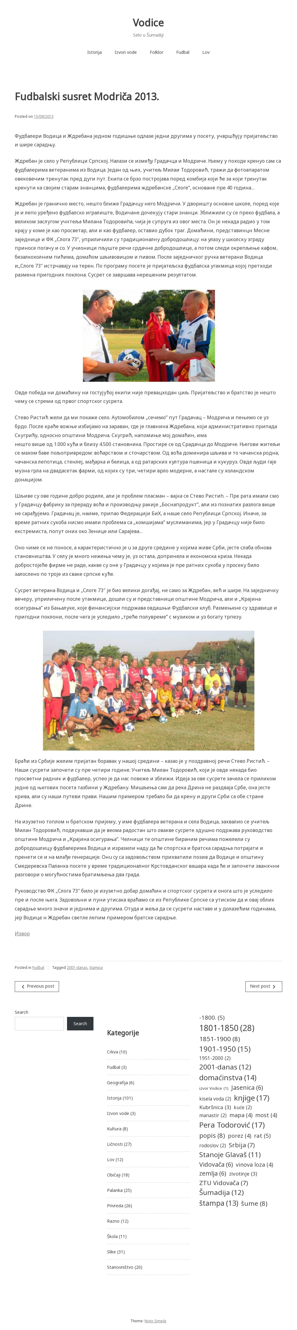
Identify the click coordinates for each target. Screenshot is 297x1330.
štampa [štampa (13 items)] (218, 1203)
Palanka (115, 1190)
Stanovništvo (120, 1267)
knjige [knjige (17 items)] (251, 1098)
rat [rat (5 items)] (262, 1135)
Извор (22, 933)
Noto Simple (155, 1321)
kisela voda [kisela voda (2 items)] (215, 1098)
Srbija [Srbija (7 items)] (242, 1144)
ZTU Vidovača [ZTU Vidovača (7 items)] (223, 1182)
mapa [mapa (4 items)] (240, 1115)
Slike (111, 1252)
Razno (113, 1221)
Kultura (114, 1129)
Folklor (156, 52)
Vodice (148, 22)
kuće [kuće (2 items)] (243, 1107)
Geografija (117, 1082)
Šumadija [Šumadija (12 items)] (221, 1192)
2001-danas (77, 967)
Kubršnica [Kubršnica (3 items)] (215, 1107)
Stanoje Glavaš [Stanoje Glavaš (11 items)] (230, 1154)
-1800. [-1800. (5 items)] (211, 1017)
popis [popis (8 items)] (212, 1135)
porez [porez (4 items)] (239, 1136)
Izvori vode (126, 52)
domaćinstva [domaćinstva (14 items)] (227, 1077)
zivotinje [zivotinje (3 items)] (243, 1173)
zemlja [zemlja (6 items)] (212, 1173)
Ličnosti (115, 1144)
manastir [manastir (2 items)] (213, 1115)
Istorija (94, 52)
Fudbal (182, 52)
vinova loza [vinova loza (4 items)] (254, 1165)
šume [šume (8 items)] (254, 1203)
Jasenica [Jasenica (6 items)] (247, 1087)
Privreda (115, 1206)
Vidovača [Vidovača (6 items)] (216, 1164)
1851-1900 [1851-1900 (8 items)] (219, 1039)
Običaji (114, 1175)
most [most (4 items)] (266, 1115)
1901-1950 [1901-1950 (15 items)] (225, 1049)
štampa (96, 967)
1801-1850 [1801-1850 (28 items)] (226, 1028)
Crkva (112, 1052)
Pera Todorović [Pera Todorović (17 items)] (232, 1125)
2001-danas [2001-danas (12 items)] (225, 1067)
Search (21, 1012)
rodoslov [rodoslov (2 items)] (212, 1145)
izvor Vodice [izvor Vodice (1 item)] (213, 1088)
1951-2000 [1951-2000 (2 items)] (215, 1058)
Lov (206, 52)
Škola (112, 1236)
